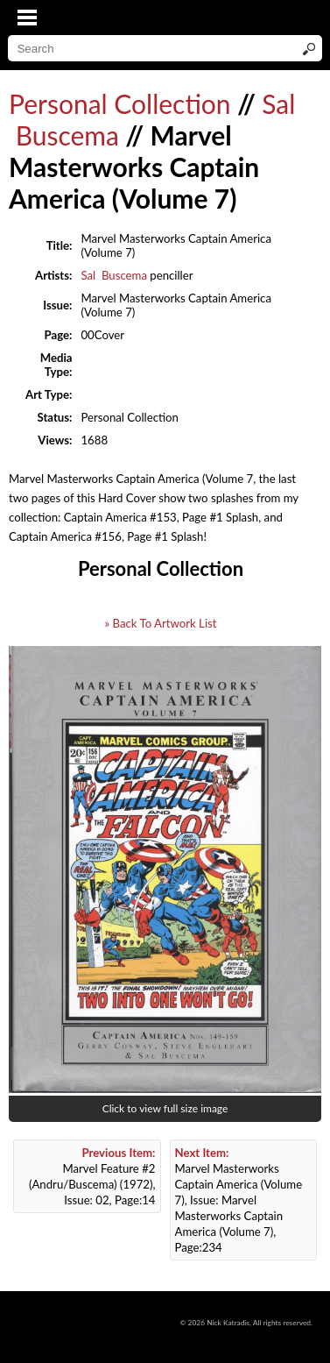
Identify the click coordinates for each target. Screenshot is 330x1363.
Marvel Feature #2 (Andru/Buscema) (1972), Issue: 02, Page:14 (92, 1176)
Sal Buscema (113, 275)
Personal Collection (120, 103)
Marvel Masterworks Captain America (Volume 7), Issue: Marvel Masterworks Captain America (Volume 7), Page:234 (239, 1200)
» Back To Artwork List (160, 623)
